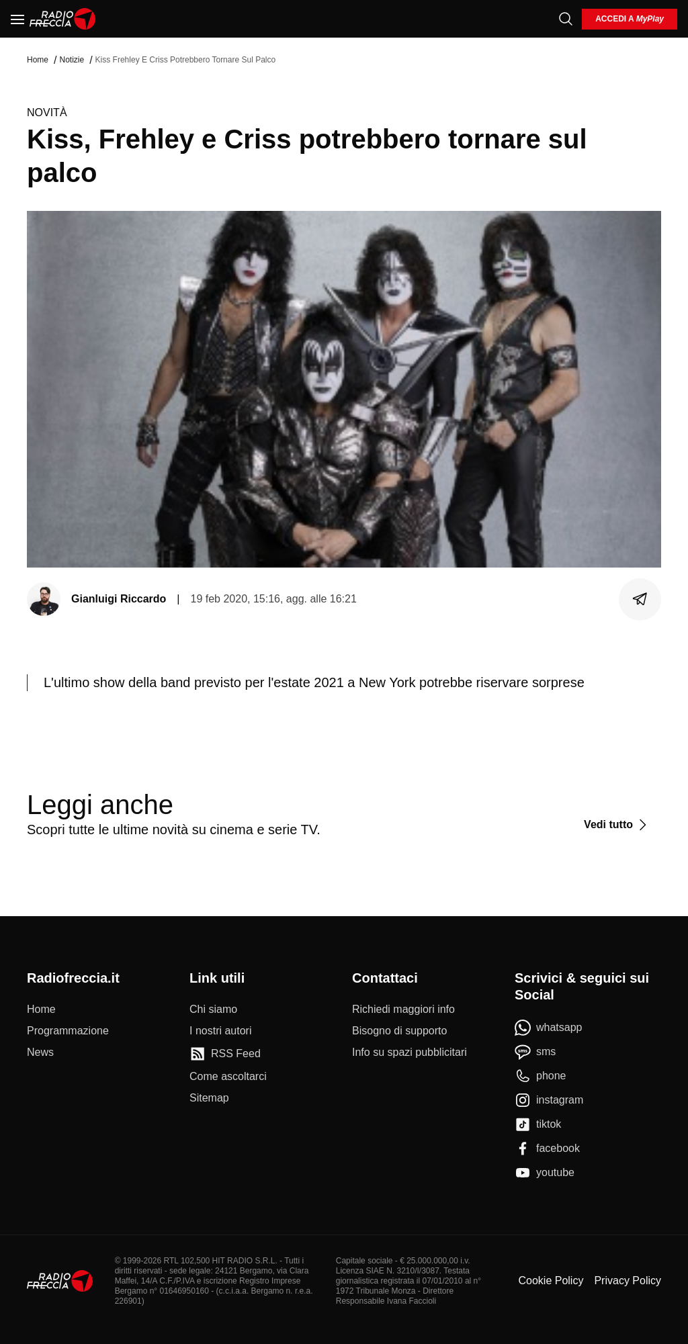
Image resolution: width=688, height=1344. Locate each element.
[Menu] (17, 18)
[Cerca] (566, 19)
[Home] (63, 19)
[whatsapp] (549, 1028)
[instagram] (549, 1100)
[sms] (535, 1052)
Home (37, 59)
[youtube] (544, 1173)
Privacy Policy (627, 1280)
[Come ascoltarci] (228, 1076)
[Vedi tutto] (617, 824)
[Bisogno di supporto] (399, 1031)
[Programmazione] (68, 1031)
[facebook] (547, 1148)
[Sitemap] (209, 1098)
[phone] (540, 1076)
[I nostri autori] (220, 1031)
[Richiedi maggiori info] (403, 1009)
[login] (629, 19)
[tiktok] (538, 1124)
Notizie (71, 59)
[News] (40, 1052)
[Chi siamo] (213, 1009)
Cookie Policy (550, 1280)
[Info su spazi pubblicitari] (409, 1052)
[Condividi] (640, 599)
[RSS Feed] (225, 1054)
